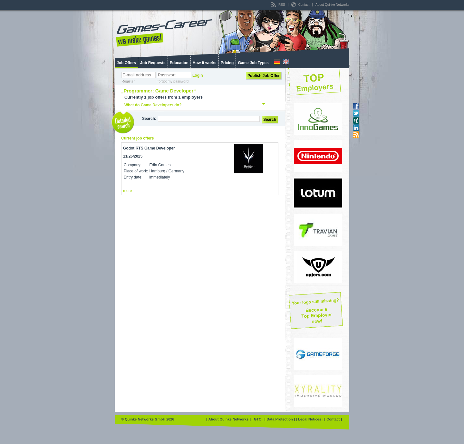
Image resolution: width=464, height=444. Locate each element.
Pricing (227, 63)
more (127, 190)
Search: (149, 118)
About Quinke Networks (332, 4)
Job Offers (126, 63)
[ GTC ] (258, 419)
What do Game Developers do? (152, 105)
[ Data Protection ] (280, 419)
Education (179, 63)
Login (197, 75)
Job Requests (153, 63)
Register (128, 81)
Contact (300, 4)
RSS (278, 4)
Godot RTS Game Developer (149, 148)
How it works (205, 63)
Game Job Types (253, 63)
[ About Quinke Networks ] (229, 419)
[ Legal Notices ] (310, 419)
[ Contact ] (333, 419)
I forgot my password (172, 81)
